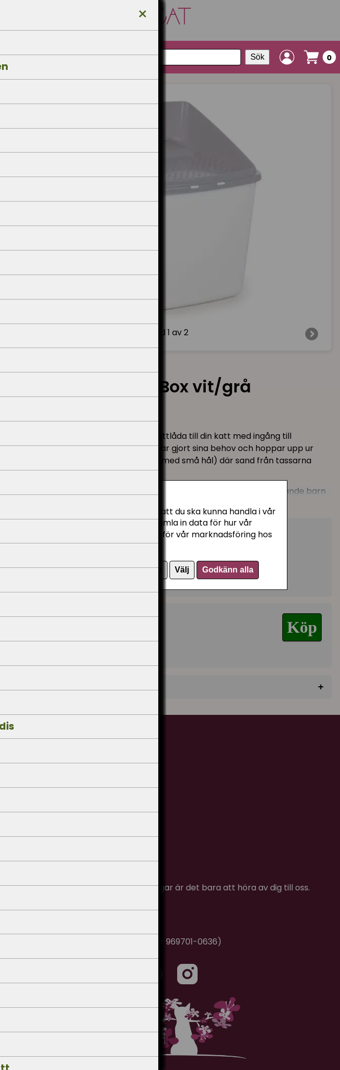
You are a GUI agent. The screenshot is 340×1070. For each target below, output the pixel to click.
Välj (182, 569)
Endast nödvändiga (124, 569)
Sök (257, 57)
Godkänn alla (227, 569)
